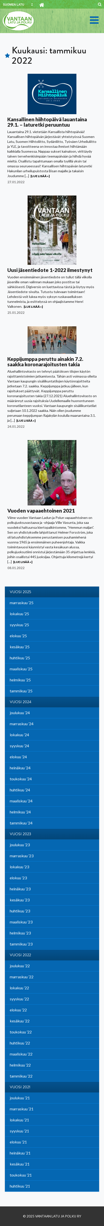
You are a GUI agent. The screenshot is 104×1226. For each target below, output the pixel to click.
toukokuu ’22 (21, 1032)
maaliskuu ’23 (21, 922)
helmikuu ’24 (20, 811)
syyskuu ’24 (19, 745)
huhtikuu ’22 (20, 1043)
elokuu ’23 (18, 877)
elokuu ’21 (18, 1142)
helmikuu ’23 (20, 933)
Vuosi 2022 (20, 955)
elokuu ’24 (18, 756)
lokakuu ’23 (19, 866)
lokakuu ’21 (19, 1119)
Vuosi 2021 (20, 1087)
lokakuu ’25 (19, 613)
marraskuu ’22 (21, 976)
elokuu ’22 (18, 1009)
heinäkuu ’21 (20, 1153)
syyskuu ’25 (19, 624)
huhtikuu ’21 (20, 1186)
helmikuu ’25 (20, 679)
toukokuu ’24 (21, 778)
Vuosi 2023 (20, 834)
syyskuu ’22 (19, 998)
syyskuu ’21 (19, 1130)
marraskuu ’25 (21, 602)
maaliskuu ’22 (21, 1054)
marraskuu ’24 (21, 723)
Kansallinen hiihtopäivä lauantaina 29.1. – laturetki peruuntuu (47, 122)
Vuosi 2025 (20, 592)
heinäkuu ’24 (20, 767)
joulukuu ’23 (20, 844)
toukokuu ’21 (21, 1175)
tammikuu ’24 (21, 823)
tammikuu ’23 (21, 944)
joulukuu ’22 (20, 965)
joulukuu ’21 (20, 1097)
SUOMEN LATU (13, 4)
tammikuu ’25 (21, 690)
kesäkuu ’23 (20, 899)
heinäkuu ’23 (20, 888)
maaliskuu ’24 (21, 800)
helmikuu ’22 (20, 1065)
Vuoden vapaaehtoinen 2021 (41, 510)
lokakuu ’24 (19, 734)
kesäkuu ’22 (20, 1020)
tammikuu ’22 (21, 1076)
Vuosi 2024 (20, 702)
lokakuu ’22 (19, 987)
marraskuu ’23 (21, 855)
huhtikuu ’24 (20, 789)
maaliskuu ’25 (21, 668)
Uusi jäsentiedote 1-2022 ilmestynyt (50, 270)
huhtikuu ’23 (20, 910)
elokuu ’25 (18, 635)
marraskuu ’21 (21, 1108)
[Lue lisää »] (40, 176)
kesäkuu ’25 (20, 646)
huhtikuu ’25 (20, 657)
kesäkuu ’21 (20, 1164)
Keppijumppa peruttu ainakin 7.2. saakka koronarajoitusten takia (45, 361)
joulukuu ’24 (20, 712)
